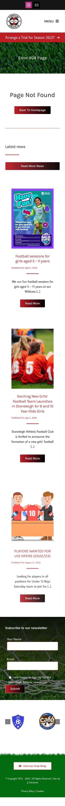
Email (32, 662)
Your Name (32, 642)
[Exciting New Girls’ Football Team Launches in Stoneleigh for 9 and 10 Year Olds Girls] (32, 329)
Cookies (40, 791)
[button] (7, 721)
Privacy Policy (27, 791)
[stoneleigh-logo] (14, 15)
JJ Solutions (32, 782)
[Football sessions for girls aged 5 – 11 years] (32, 190)
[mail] (36, 5)
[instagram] (28, 5)
